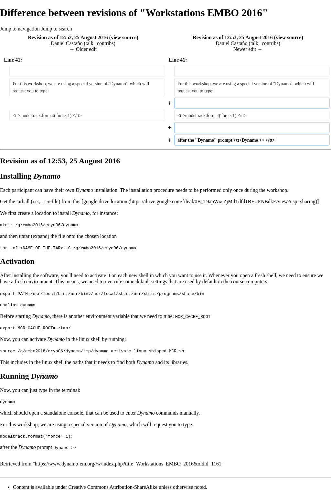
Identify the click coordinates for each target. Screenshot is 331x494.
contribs (105, 43)
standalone (55, 412)
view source (123, 37)
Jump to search (56, 28)
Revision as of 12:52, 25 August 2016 (68, 37)
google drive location (105, 201)
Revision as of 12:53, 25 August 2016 (233, 37)
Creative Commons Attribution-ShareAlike (113, 485)
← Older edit (83, 49)
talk (89, 43)
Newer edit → (248, 49)
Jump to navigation (20, 28)
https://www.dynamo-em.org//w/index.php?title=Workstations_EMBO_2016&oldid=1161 (128, 462)
